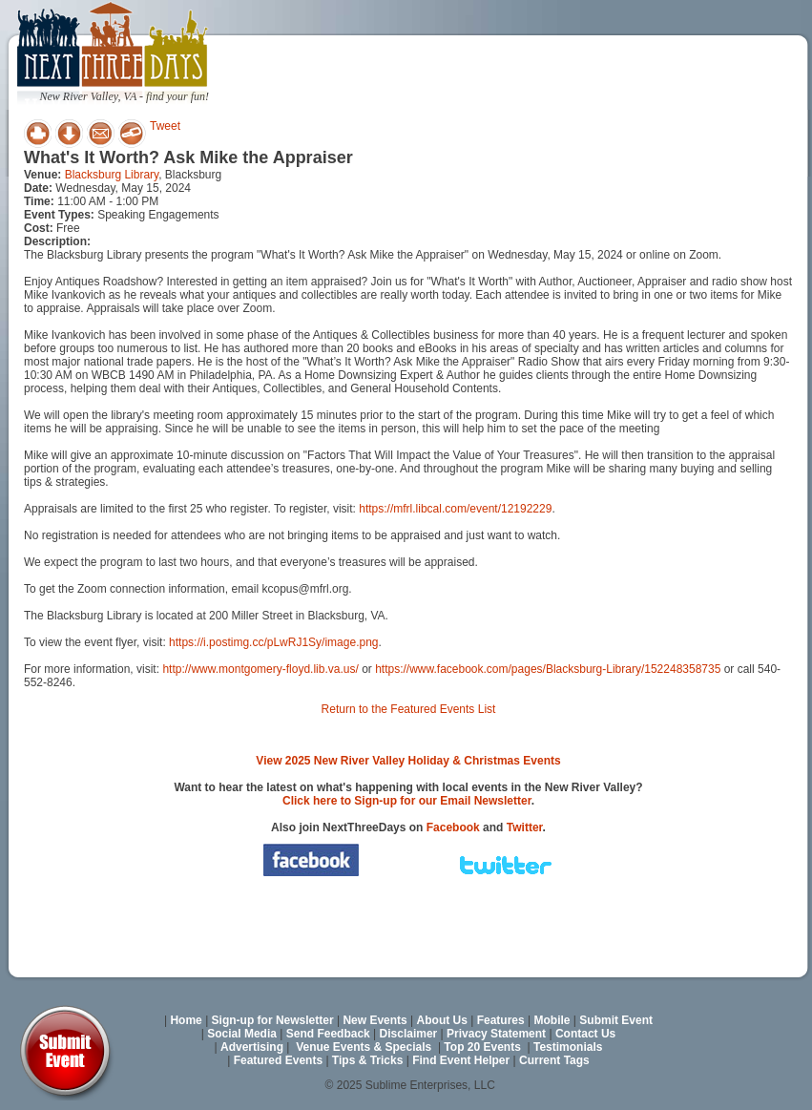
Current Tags (554, 1060)
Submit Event (616, 1020)
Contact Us (585, 1033)
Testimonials (567, 1047)
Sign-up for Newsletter (273, 1020)
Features (501, 1020)
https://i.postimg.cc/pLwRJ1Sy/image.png (273, 642)
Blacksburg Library (111, 174)
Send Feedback (328, 1033)
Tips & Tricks (367, 1060)
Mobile (552, 1020)
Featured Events (278, 1060)
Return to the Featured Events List (409, 709)
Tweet (165, 126)
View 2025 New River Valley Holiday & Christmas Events (408, 760)
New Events (374, 1020)
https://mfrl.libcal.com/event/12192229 (455, 508)
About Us (442, 1020)
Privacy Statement (496, 1033)
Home (185, 1020)
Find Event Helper (461, 1060)
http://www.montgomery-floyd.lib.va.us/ (260, 669)
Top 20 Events (482, 1047)
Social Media (242, 1033)
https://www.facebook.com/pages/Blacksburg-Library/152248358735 (547, 669)
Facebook (453, 827)
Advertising (251, 1047)
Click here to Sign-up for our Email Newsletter (406, 800)
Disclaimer (409, 1033)
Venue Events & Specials (363, 1047)
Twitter (525, 827)
